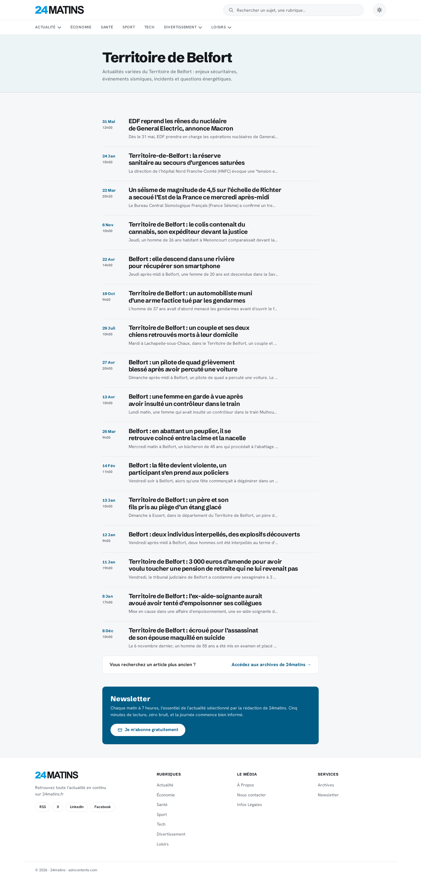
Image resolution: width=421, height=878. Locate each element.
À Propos (245, 785)
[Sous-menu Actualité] (59, 27)
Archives (326, 785)
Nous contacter (251, 795)
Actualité (45, 27)
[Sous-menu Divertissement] (200, 27)
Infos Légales (249, 804)
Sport (128, 27)
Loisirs (218, 27)
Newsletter (328, 795)
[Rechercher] (297, 10)
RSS (42, 807)
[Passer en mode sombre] (379, 10)
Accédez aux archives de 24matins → (271, 664)
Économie (81, 27)
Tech (149, 27)
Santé (107, 27)
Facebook (102, 807)
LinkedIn (77, 807)
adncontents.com (82, 869)
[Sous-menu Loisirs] (229, 27)
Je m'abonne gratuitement (148, 730)
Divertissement (180, 27)
